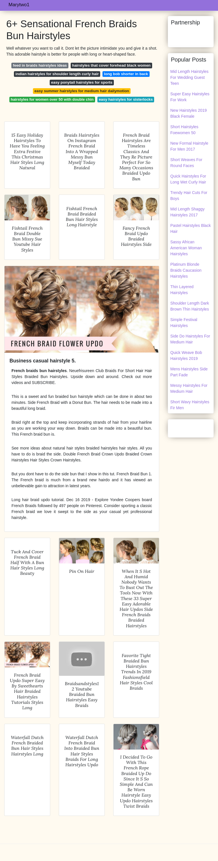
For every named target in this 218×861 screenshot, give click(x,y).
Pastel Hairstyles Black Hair (190, 228)
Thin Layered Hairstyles (182, 289)
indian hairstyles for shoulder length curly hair (56, 74)
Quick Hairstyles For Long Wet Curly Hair (188, 179)
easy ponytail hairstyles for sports (81, 82)
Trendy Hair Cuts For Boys (188, 195)
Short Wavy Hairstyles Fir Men (189, 405)
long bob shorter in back (126, 74)
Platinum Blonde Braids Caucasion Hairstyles (186, 270)
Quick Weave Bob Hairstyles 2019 (186, 355)
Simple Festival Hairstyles (183, 322)
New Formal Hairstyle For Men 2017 (189, 146)
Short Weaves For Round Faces (186, 162)
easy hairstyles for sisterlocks (126, 99)
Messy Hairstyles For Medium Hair (188, 388)
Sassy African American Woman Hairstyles (186, 248)
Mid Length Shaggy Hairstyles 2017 (187, 212)
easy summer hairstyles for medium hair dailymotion (81, 91)
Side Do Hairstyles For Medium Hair (190, 339)
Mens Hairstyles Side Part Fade (189, 372)
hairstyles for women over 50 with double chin (52, 99)
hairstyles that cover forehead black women (111, 65)
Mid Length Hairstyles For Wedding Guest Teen (189, 77)
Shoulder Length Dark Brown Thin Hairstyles (189, 306)
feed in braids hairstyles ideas (40, 65)
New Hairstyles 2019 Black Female (188, 113)
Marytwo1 (19, 4)
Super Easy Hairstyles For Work (189, 97)
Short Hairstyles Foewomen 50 (184, 129)
